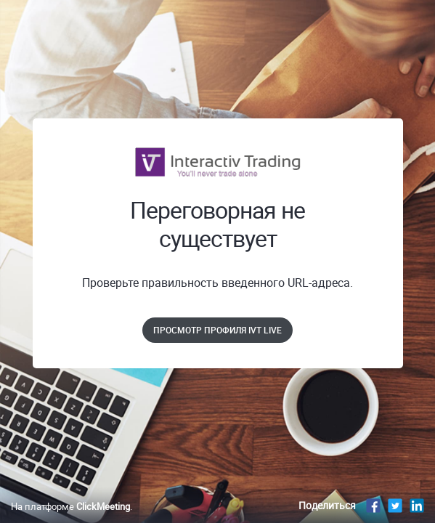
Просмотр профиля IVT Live (217, 330)
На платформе (70, 506)
